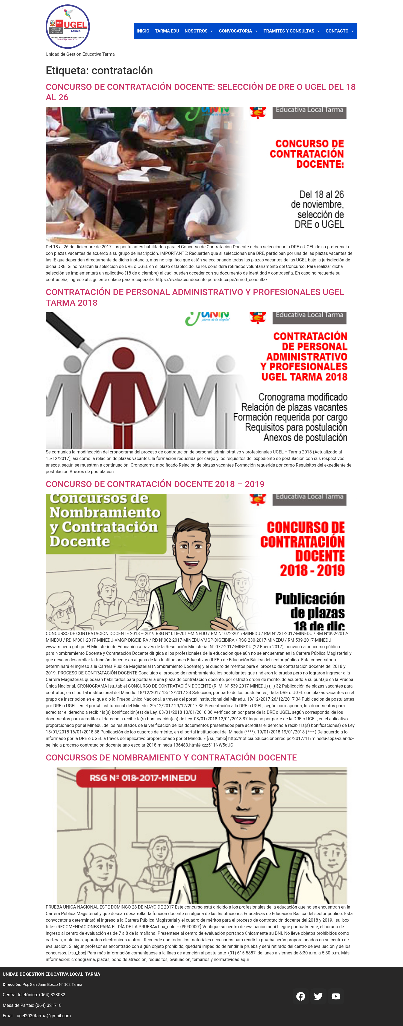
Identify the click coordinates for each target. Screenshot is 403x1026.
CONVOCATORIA (238, 31)
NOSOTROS (199, 31)
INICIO (143, 31)
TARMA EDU (167, 31)
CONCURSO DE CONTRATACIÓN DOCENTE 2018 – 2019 (155, 484)
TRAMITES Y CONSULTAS (292, 31)
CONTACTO (340, 31)
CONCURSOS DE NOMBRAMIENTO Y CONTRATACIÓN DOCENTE (171, 757)
